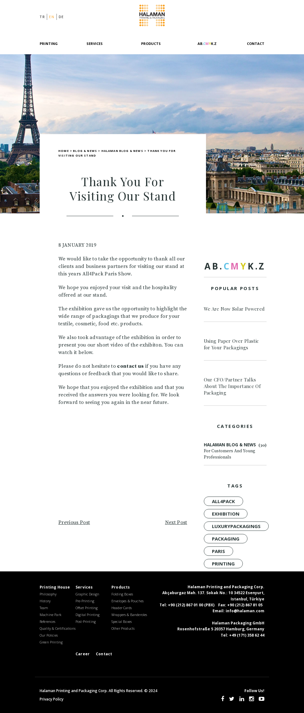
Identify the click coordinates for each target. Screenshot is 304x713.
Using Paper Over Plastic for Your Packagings (231, 344)
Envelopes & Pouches (127, 601)
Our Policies (49, 635)
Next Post (176, 522)
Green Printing (51, 642)
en (51, 16)
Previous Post (74, 522)
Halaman (152, 17)
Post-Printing (86, 621)
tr (42, 16)
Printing (223, 563)
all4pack (223, 501)
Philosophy (48, 594)
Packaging (225, 539)
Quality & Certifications (58, 628)
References (48, 621)
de (61, 16)
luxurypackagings (236, 526)
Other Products (123, 628)
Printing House (55, 587)
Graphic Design (87, 594)
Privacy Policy (51, 699)
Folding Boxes (122, 594)
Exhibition (225, 514)
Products (151, 43)
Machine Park (50, 614)
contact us (130, 366)
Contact (255, 43)
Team (44, 607)
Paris (218, 551)
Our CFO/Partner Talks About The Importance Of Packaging (232, 386)
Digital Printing (88, 614)
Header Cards (121, 607)
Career (83, 654)
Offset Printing (87, 607)
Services (94, 43)
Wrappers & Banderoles (129, 614)
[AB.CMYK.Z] (207, 47)
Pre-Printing (85, 601)
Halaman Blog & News (235, 451)
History (45, 601)
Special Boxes (121, 621)
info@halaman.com (245, 611)
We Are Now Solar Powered (234, 309)
